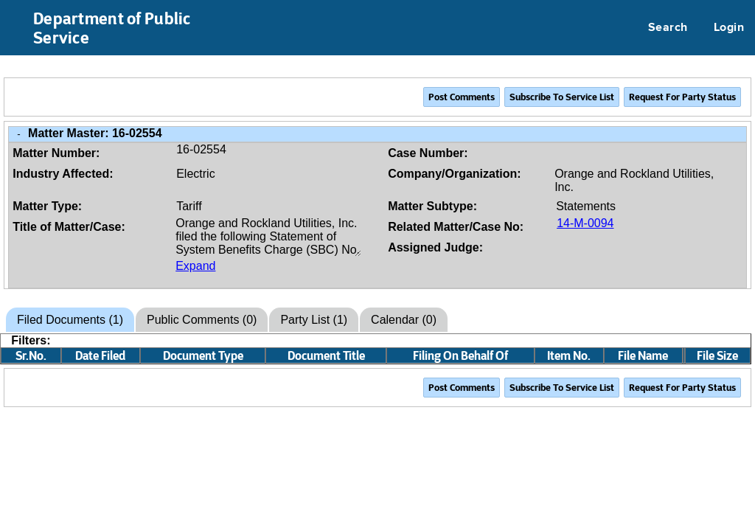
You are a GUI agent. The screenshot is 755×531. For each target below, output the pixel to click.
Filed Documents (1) (70, 319)
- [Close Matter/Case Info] (18, 133)
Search (668, 28)
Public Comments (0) (202, 319)
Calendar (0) (403, 319)
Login (729, 28)
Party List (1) (313, 319)
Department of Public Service (112, 28)
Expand (195, 266)
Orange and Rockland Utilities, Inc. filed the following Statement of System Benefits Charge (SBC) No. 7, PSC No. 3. (268, 237)
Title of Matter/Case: (69, 227)
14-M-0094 (585, 223)
